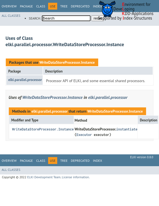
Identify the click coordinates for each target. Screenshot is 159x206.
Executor (84, 135)
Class (40, 6)
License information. (76, 177)
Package (26, 6)
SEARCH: (35, 18)
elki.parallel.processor (25, 79)
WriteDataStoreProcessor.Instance (67, 62)
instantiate (126, 129)
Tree (64, 6)
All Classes (11, 15)
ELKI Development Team (44, 177)
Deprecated (80, 6)
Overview (9, 6)
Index (97, 160)
